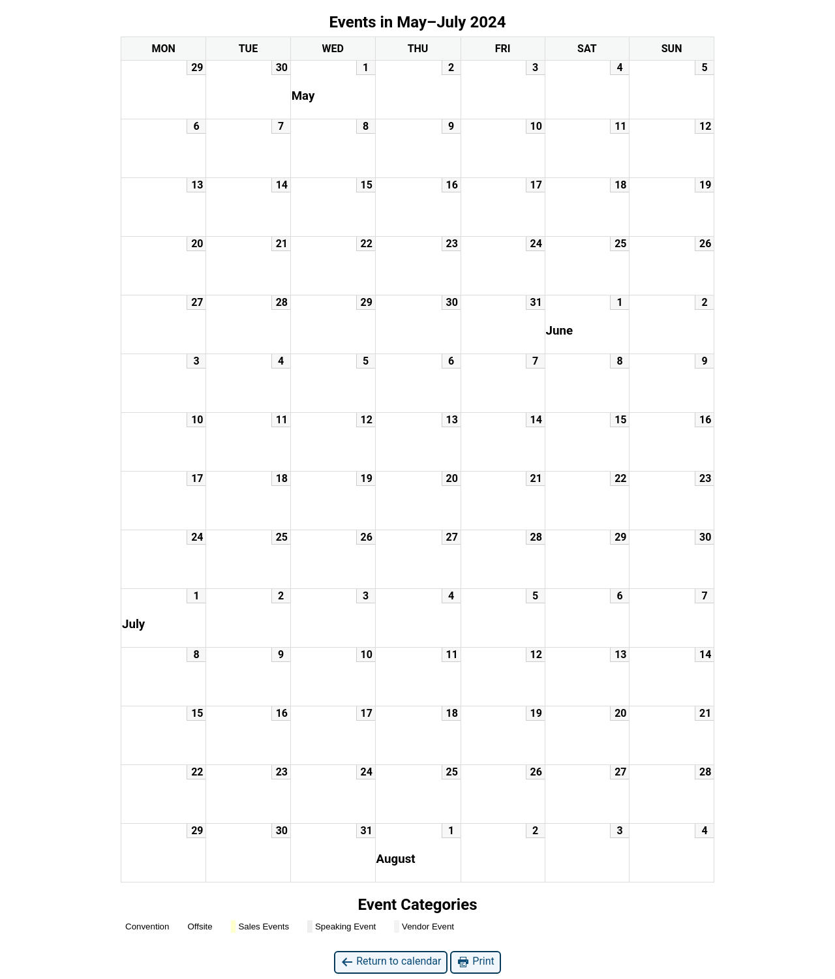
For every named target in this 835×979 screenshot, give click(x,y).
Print (475, 962)
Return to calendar (391, 962)
